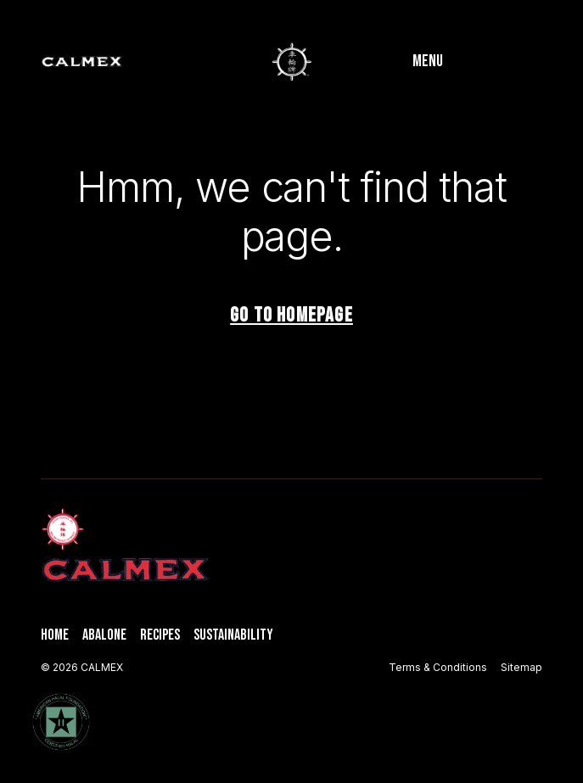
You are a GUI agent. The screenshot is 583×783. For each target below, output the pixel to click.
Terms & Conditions (438, 667)
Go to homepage (291, 315)
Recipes (160, 635)
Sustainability (233, 635)
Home (55, 635)
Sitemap (521, 667)
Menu (427, 61)
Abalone (104, 635)
